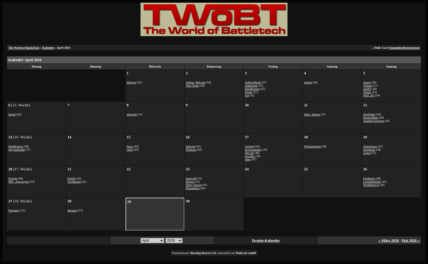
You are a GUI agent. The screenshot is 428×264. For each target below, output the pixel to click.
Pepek (248, 92)
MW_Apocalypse (18, 181)
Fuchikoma (74, 181)
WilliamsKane (312, 146)
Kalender (48, 47)
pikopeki (132, 114)
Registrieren (411, 47)
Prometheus (193, 188)
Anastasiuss (370, 146)
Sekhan (367, 85)
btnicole (190, 146)
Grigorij (249, 146)
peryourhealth (16, 149)
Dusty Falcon (194, 184)
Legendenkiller (372, 181)
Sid (247, 95)
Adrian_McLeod (195, 82)
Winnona (191, 149)
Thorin (367, 92)
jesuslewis (369, 149)
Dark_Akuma (312, 114)
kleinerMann (370, 117)
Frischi (72, 178)
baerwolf (191, 178)
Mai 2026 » (410, 240)
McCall (249, 152)
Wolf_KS (368, 95)
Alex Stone (192, 85)
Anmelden (396, 47)
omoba (308, 82)
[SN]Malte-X (371, 184)
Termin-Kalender (265, 240)
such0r (367, 88)
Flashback (369, 178)
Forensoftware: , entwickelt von (214, 253)
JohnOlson (251, 85)
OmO (130, 149)
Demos (190, 181)
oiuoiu (367, 82)
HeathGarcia (15, 146)
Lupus (366, 152)
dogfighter (369, 114)
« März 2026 (389, 240)
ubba (247, 159)
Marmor (131, 82)
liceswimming (253, 149)
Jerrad (11, 114)
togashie (250, 156)
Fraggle (12, 178)
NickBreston (252, 88)
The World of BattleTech (23, 47)
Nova (130, 146)
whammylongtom (373, 120)
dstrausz (72, 210)
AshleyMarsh (253, 82)
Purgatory (14, 210)
